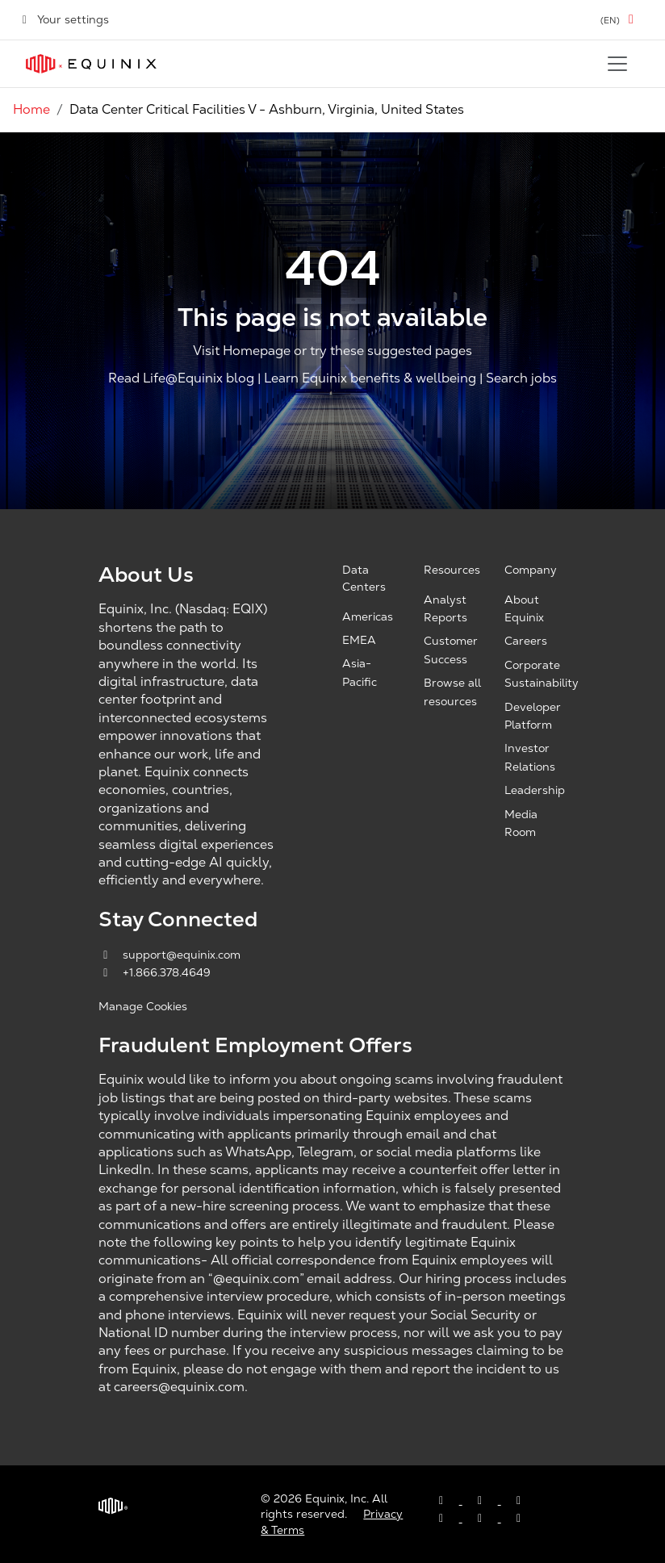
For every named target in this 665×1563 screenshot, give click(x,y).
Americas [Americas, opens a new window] (367, 616)
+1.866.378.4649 (154, 972)
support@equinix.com (169, 954)
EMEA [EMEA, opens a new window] (359, 640)
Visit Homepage (242, 351)
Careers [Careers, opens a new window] (525, 640)
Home (31, 109)
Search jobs (521, 378)
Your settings (64, 19)
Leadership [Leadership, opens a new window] (534, 790)
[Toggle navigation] (617, 63)
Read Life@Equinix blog (181, 378)
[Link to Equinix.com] (91, 63)
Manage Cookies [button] (142, 1006)
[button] (620, 19)
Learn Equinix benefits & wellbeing (370, 378)
